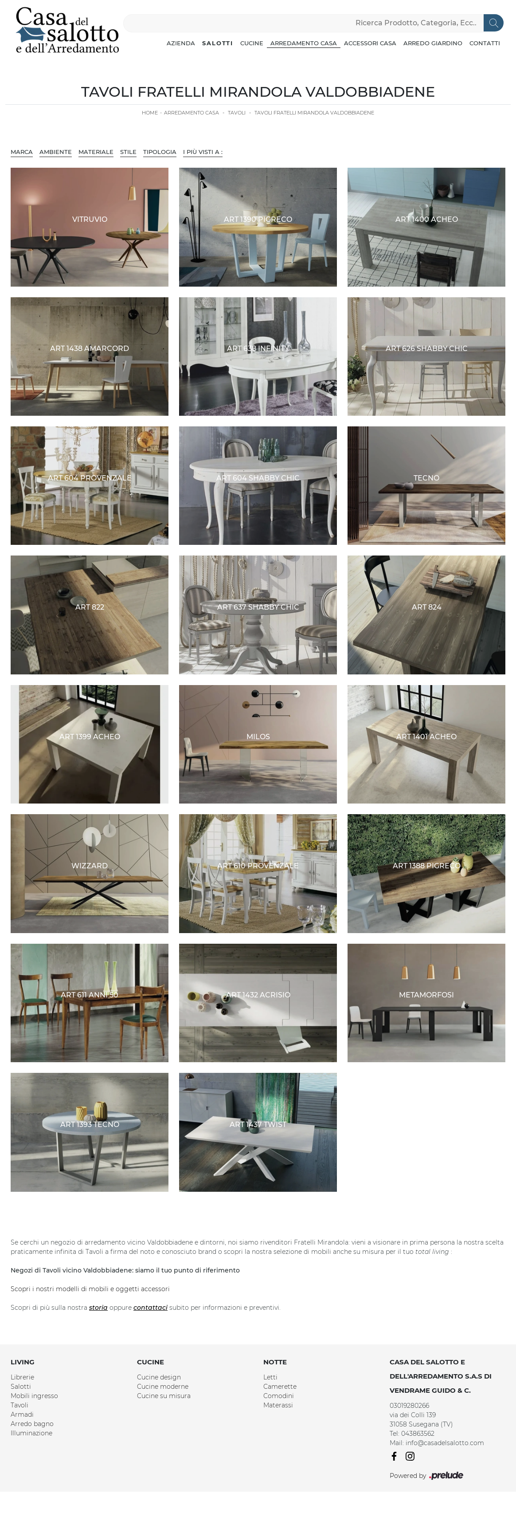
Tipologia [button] (159, 151)
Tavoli (237, 113)
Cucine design (159, 1377)
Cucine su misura (164, 1396)
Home (150, 113)
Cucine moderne (162, 1387)
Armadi (22, 1414)
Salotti (217, 43)
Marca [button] (22, 151)
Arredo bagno (32, 1424)
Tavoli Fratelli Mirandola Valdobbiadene (314, 113)
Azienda (181, 43)
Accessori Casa (370, 43)
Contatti (484, 43)
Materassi (278, 1405)
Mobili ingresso (34, 1396)
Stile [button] (128, 151)
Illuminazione (31, 1433)
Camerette (280, 1387)
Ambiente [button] (55, 151)
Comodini (278, 1396)
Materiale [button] (95, 151)
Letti (270, 1377)
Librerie (22, 1377)
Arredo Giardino (432, 43)
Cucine (251, 43)
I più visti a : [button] (203, 151)
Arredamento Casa (303, 43)
